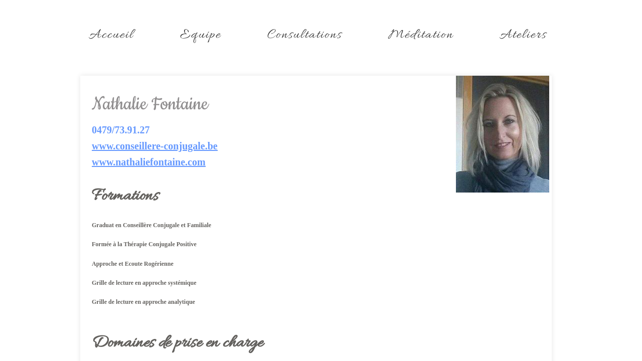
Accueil (111, 35)
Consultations (304, 35)
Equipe (200, 35)
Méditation (420, 35)
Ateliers (523, 35)
